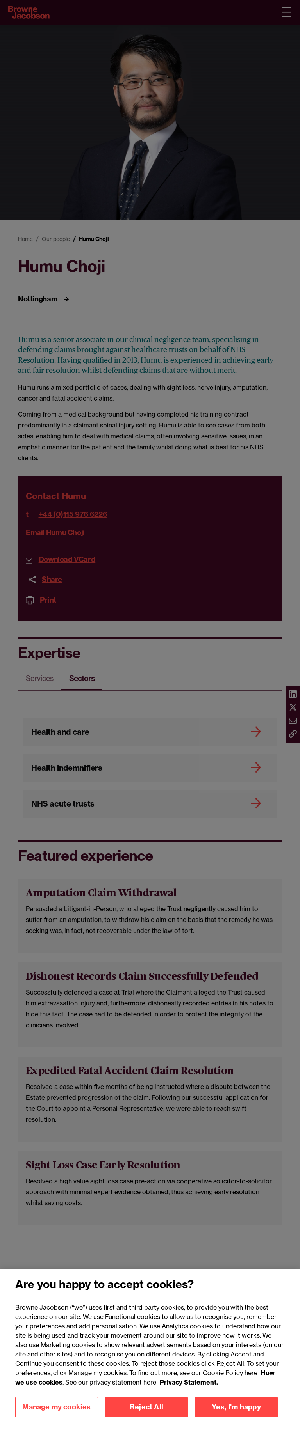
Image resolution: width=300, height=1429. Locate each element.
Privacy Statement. (189, 1392)
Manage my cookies (56, 1416)
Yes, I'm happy (236, 1416)
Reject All (146, 1416)
